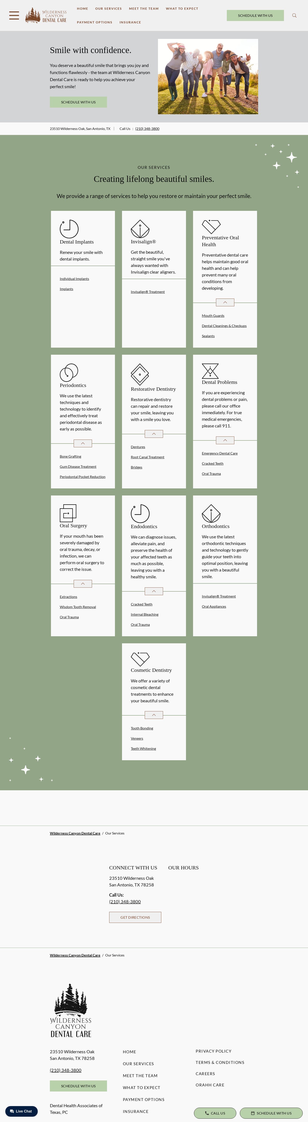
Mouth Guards (213, 315)
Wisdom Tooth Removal (78, 607)
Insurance (130, 22)
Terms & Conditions (220, 1062)
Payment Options (95, 22)
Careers (205, 1073)
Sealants (208, 336)
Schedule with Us (255, 15)
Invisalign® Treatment (148, 292)
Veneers (137, 738)
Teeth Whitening (143, 748)
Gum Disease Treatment (78, 466)
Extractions (68, 596)
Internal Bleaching (144, 614)
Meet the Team (144, 8)
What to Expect (182, 8)
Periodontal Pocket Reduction (82, 476)
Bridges (136, 467)
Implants (66, 289)
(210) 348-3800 (147, 128)
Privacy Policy (213, 1051)
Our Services (108, 8)
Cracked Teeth (212, 463)
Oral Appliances (214, 606)
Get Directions (135, 917)
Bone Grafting (70, 456)
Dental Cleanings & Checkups (224, 326)
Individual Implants (74, 278)
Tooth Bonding (142, 728)
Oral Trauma (211, 473)
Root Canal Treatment (147, 457)
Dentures (138, 447)
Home (82, 8)
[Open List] (225, 302)
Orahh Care (210, 1084)
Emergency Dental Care (220, 453)
